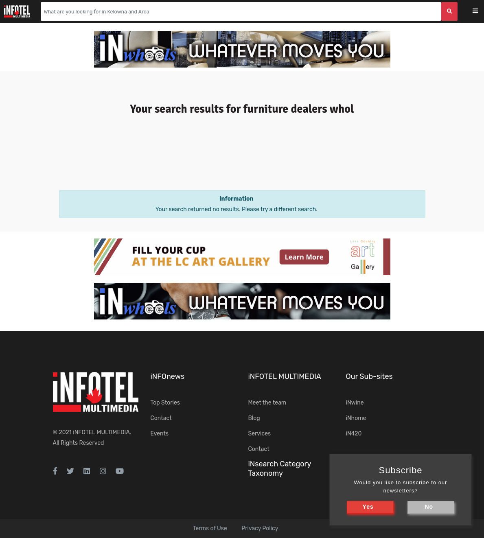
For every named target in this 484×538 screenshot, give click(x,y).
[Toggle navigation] (480, 11)
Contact (161, 418)
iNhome (356, 418)
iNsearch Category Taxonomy (279, 468)
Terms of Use (210, 528)
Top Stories (165, 402)
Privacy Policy (259, 528)
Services (259, 433)
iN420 (354, 433)
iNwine (355, 402)
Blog (254, 418)
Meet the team (267, 402)
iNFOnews (168, 376)
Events (160, 433)
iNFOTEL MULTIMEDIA (101, 432)
